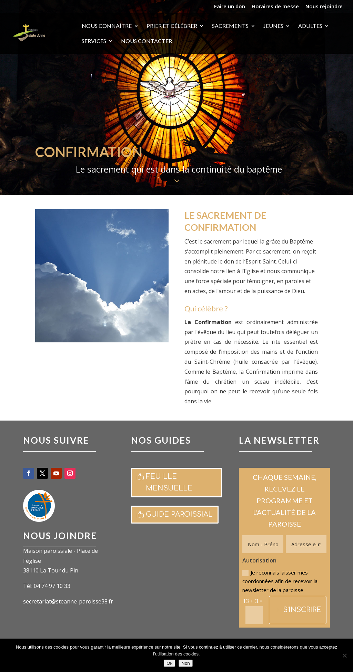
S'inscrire (302, 610)
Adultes (310, 26)
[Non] (344, 655)
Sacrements (230, 26)
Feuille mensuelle (169, 482)
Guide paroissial (179, 514)
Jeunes (273, 26)
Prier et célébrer (172, 26)
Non (185, 663)
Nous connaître (107, 26)
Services (94, 41)
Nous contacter (146, 41)
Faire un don (229, 7)
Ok (169, 663)
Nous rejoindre (324, 7)
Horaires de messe (275, 7)
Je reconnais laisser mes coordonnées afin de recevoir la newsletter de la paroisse (279, 581)
